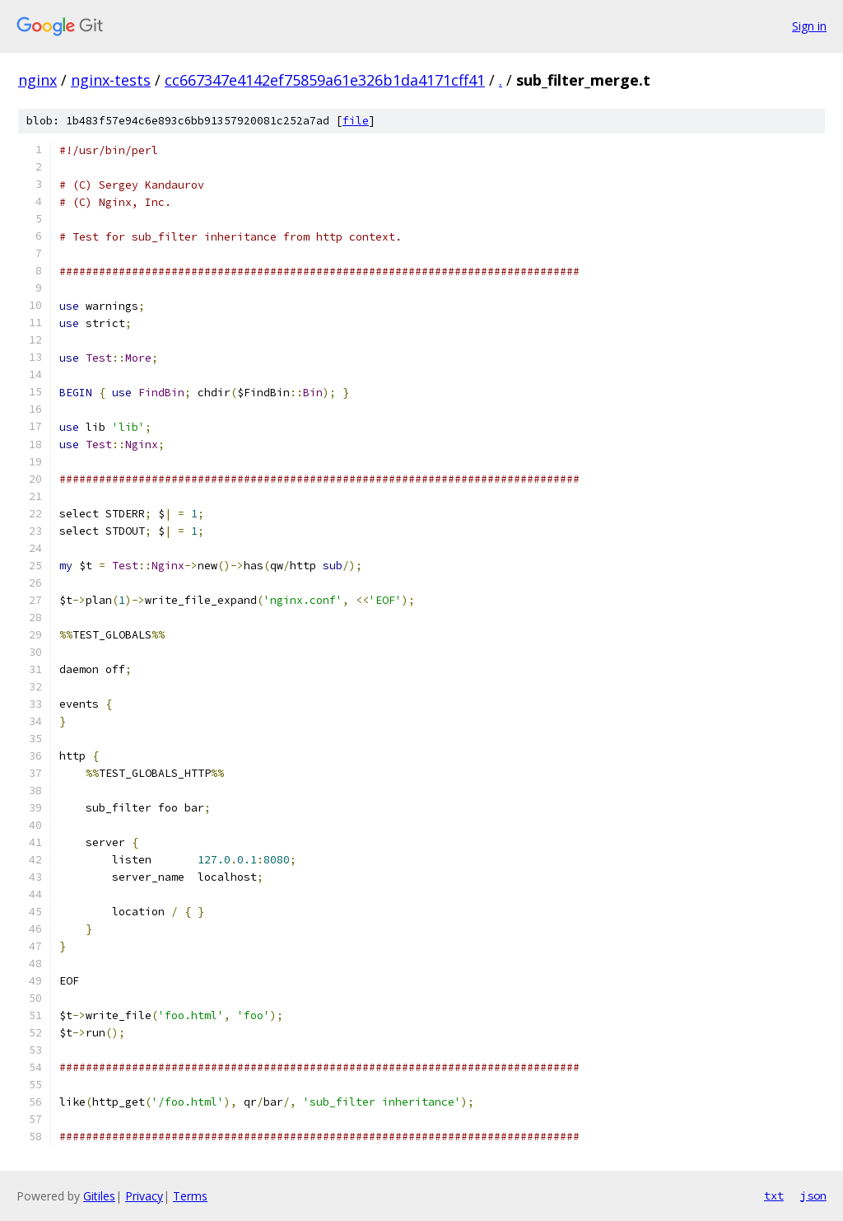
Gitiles (99, 1196)
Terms (190, 1196)
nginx (37, 80)
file (355, 121)
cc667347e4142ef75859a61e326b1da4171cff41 (325, 80)
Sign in (809, 26)
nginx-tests (111, 80)
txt (774, 1195)
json (813, 1195)
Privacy (144, 1196)
